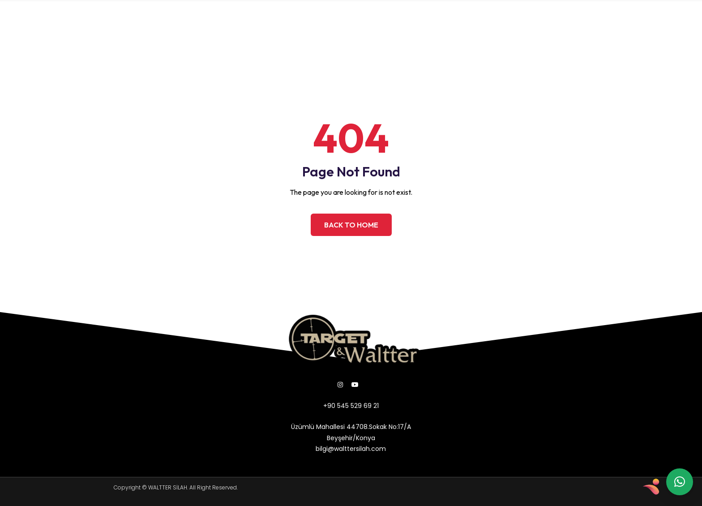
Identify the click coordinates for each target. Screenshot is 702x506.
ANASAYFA (113, 14)
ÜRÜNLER (219, 14)
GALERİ (180, 35)
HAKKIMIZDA (167, 14)
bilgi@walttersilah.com (489, 25)
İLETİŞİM (222, 35)
